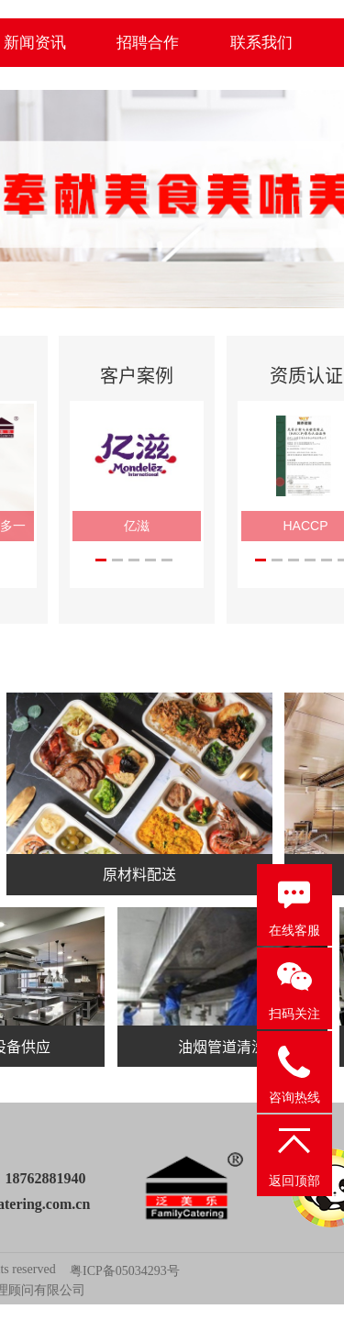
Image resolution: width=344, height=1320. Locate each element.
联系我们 (261, 42)
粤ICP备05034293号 (125, 1271)
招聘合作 (148, 42)
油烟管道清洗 (222, 1046)
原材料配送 (139, 873)
